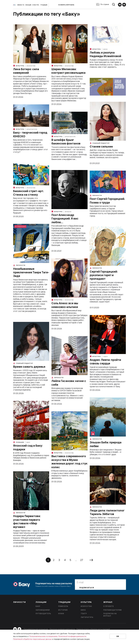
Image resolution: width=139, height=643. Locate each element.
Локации (28, 5)
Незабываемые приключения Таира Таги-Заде (31, 272)
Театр (105, 356)
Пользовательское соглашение (36, 629)
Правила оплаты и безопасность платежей (93, 629)
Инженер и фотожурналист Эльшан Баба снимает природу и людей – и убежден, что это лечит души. (105, 452)
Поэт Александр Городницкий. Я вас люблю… (64, 218)
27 (81, 560)
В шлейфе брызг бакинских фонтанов (65, 141)
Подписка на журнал (110, 615)
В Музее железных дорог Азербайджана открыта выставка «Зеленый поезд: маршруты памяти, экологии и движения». (69, 474)
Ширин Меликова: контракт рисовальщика (68, 70)
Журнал (107, 602)
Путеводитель (43, 614)
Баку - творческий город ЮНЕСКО (30, 134)
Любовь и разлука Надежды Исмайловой (105, 54)
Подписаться (86, 588)
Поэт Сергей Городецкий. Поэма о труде (107, 200)
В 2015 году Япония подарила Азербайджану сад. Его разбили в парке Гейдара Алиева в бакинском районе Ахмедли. (31, 456)
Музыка (68, 211)
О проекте (108, 606)
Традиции (43, 5)
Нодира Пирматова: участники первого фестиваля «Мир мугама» (27, 521)
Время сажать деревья (29, 366)
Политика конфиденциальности (62, 629)
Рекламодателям (112, 610)
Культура (36, 5)
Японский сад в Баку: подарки (28, 447)
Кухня (61, 614)
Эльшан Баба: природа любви (105, 444)
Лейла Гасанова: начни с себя (68, 382)
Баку (28, 442)
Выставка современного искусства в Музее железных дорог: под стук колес (69, 461)
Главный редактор (100, 143)
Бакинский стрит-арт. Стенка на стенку (28, 192)
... (76, 560)
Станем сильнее (101, 146)
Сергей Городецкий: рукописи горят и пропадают (104, 275)
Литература (87, 617)
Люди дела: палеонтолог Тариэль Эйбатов (107, 512)
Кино (105, 49)
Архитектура (32, 129)
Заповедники (43, 610)
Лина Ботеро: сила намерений (26, 70)
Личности (20, 5)
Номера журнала (66, 5)
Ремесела (63, 606)
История (63, 610)
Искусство (31, 66)
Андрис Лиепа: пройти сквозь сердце (105, 361)
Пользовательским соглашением (43, 636)
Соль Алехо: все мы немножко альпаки (64, 305)
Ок (117, 636)
